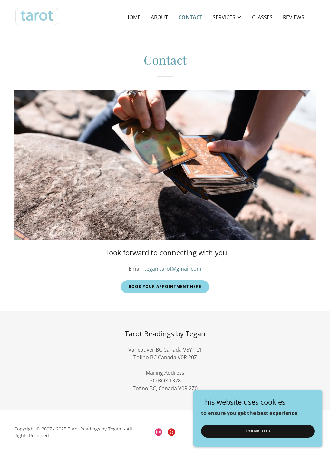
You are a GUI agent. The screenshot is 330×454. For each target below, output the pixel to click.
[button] (227, 17)
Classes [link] (262, 17)
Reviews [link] (293, 17)
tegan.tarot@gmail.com (172, 268)
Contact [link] (190, 17)
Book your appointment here (165, 286)
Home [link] (133, 17)
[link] (36, 15)
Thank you (258, 431)
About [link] (159, 17)
